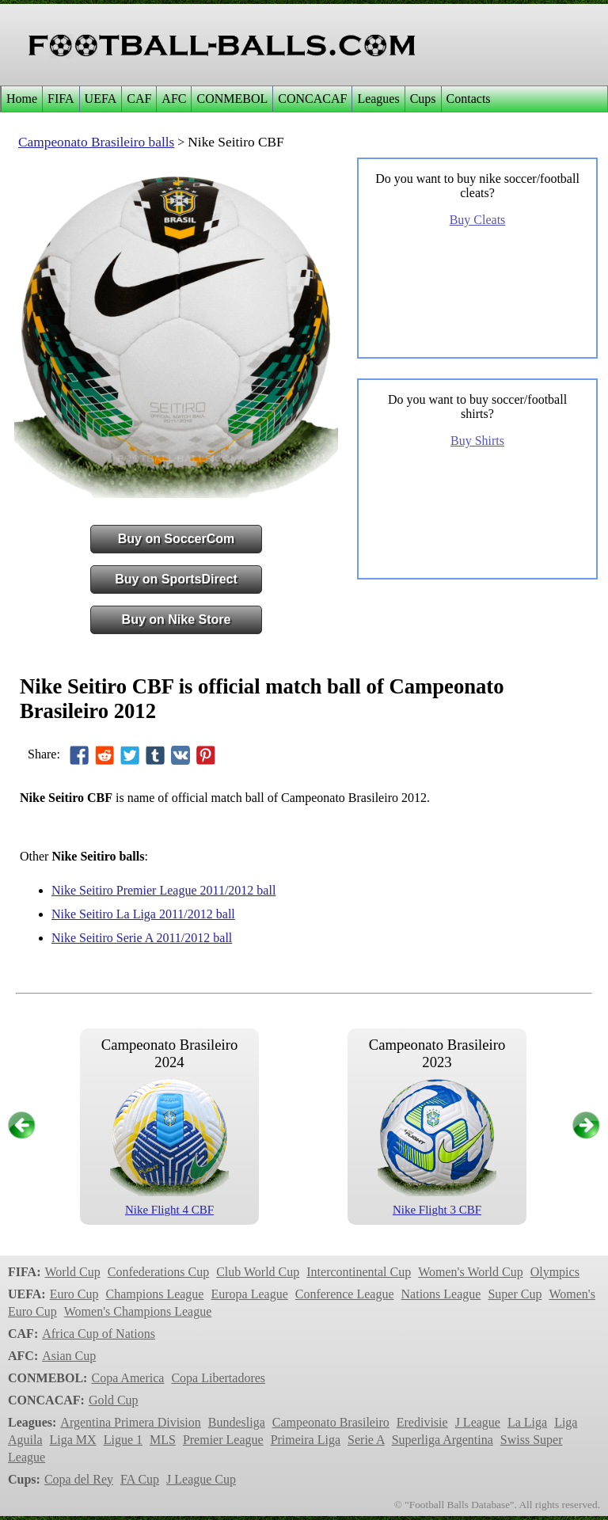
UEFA (101, 98)
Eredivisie (422, 1422)
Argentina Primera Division (130, 1422)
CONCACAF (312, 98)
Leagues (378, 98)
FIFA (61, 98)
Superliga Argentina (442, 1439)
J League (477, 1422)
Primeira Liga (305, 1439)
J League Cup (201, 1479)
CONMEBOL (232, 98)
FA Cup (139, 1479)
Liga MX (73, 1439)
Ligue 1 (123, 1439)
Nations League (441, 1294)
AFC (174, 98)
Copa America (127, 1378)
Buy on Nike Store (176, 619)
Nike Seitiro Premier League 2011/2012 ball (163, 890)
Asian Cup (69, 1355)
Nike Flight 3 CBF (437, 1209)
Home (21, 98)
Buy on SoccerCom (176, 538)
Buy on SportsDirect (176, 579)
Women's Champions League (137, 1311)
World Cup (72, 1272)
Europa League (249, 1294)
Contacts (468, 98)
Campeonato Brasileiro (331, 1422)
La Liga (527, 1422)
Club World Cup (257, 1272)
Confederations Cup (158, 1272)
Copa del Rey (78, 1479)
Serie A (366, 1439)
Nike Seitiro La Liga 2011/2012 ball (143, 914)
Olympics (555, 1272)
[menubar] (248, 99)
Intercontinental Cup (358, 1272)
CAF (139, 98)
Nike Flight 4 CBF (169, 1209)
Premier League (223, 1439)
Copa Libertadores (218, 1378)
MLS (163, 1439)
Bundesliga (236, 1422)
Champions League (154, 1294)
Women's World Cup (470, 1272)
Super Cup (515, 1294)
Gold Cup (114, 1400)
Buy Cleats (478, 219)
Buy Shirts (477, 440)
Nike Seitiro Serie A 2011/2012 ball (141, 937)
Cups (423, 98)
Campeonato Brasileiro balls (96, 142)
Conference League (344, 1294)
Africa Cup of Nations (98, 1333)
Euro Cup (74, 1294)
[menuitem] (21, 99)
